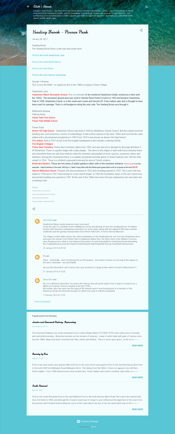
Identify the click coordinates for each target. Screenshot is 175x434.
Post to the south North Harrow (46, 62)
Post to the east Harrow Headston (48, 75)
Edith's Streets (42, 6)
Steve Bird (47, 220)
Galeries (93, 427)
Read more (137, 345)
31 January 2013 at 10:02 (54, 271)
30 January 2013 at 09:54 (54, 248)
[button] (141, 31)
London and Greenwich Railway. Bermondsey (54, 322)
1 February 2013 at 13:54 (54, 295)
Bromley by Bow (40, 354)
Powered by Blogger (87, 421)
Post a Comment (42, 301)
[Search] (146, 7)
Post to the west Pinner (42, 68)
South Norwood (39, 386)
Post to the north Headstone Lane (48, 55)
